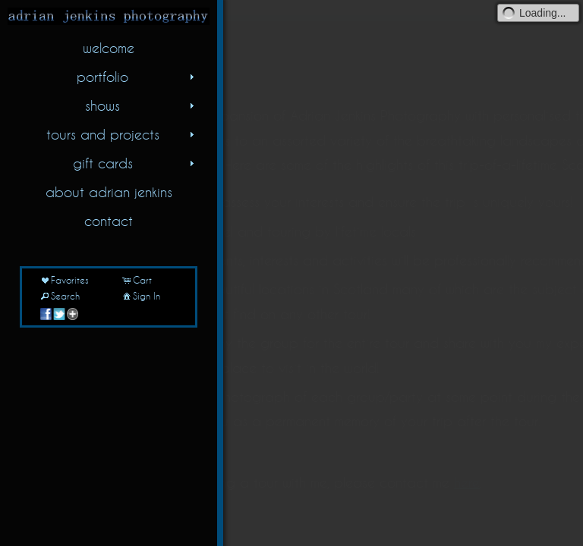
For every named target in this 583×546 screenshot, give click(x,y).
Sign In (140, 296)
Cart (136, 280)
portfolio (137, 76)
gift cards (135, 163)
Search (59, 296)
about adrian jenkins (109, 191)
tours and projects (122, 134)
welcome (108, 47)
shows (141, 105)
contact (108, 220)
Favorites (64, 280)
